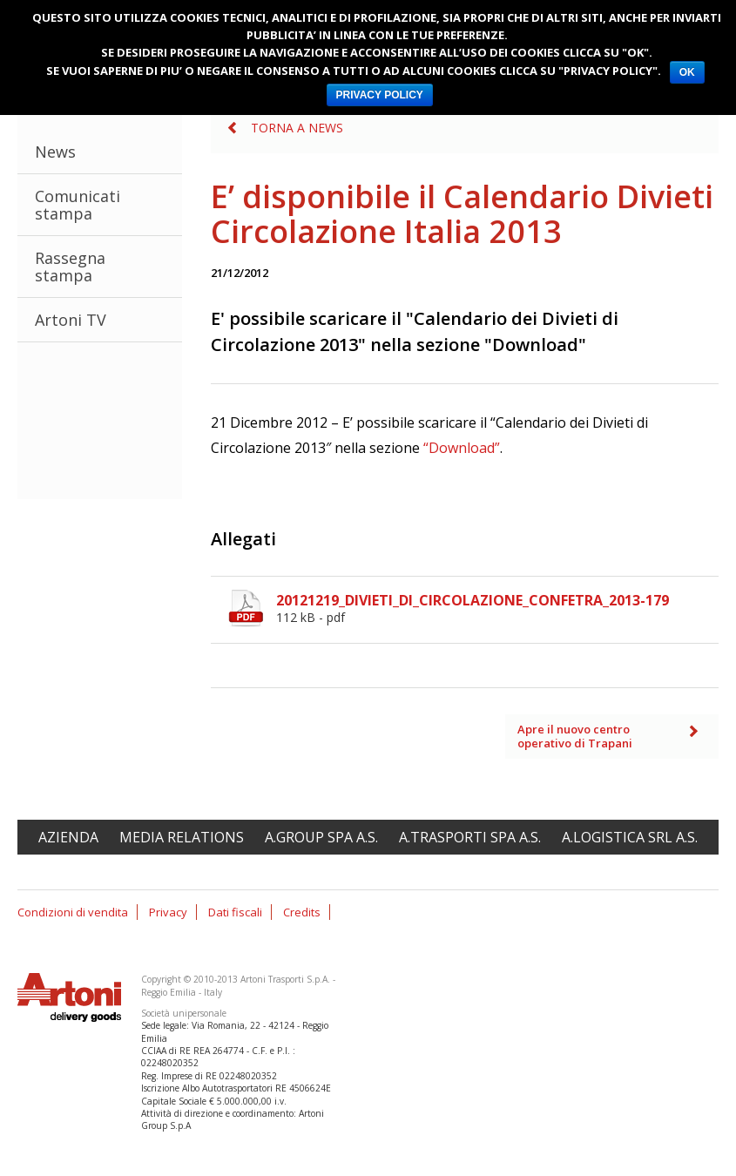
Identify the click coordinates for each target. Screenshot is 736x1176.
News (55, 151)
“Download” (461, 447)
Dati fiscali (235, 912)
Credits (302, 912)
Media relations (181, 837)
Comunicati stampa (77, 205)
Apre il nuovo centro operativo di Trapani (574, 736)
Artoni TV (70, 319)
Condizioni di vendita (72, 912)
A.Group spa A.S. (321, 837)
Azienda (68, 837)
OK (687, 72)
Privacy (168, 912)
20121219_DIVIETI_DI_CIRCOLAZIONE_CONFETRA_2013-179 (497, 608)
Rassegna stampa (70, 266)
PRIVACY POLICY (379, 95)
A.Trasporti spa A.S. (470, 837)
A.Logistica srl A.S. (630, 837)
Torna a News (297, 127)
